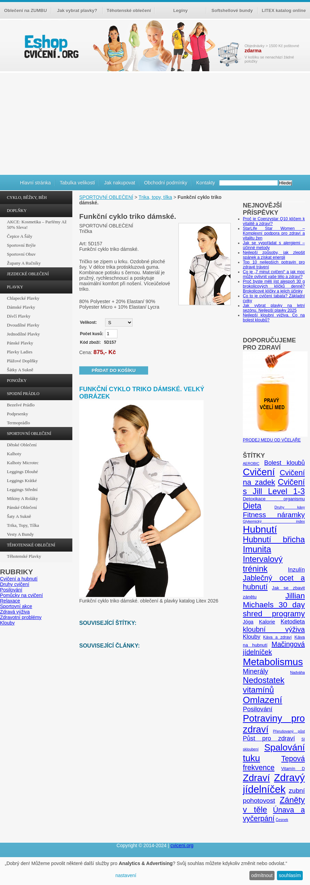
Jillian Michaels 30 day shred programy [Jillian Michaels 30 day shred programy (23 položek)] (274, 604)
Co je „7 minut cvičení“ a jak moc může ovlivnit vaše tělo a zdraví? (274, 274)
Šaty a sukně (19, 516)
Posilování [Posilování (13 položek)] (257, 709)
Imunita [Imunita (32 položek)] (257, 549)
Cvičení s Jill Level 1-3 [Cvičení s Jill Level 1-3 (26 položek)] (274, 487)
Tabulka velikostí (77, 182)
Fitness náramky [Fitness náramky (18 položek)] (274, 515)
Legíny (180, 10)
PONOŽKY (17, 380)
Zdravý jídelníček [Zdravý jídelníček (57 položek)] (274, 783)
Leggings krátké (22, 480)
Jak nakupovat (119, 182)
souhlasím (290, 875)
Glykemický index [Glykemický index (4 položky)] (274, 521)
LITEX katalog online (284, 10)
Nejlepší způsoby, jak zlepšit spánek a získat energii (274, 255)
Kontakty (205, 182)
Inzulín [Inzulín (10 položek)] (296, 569)
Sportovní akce (16, 606)
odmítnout (261, 875)
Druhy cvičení (14, 584)
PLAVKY (15, 287)
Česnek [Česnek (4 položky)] (282, 820)
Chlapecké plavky (23, 298)
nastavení (125, 875)
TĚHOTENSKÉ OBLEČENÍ (31, 545)
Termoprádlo (18, 422)
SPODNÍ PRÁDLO (23, 393)
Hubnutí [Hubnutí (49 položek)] (260, 529)
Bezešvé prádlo (21, 404)
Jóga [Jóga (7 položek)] (248, 622)
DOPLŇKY (17, 210)
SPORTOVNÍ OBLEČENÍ (29, 433)
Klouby (7, 623)
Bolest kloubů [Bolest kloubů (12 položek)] (284, 462)
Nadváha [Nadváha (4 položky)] (297, 672)
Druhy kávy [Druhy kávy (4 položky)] (290, 507)
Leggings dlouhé (22, 471)
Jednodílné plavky (23, 334)
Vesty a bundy (20, 534)
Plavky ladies (19, 351)
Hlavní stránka (35, 182)
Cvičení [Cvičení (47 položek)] (259, 472)
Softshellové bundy (232, 10)
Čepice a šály (19, 236)
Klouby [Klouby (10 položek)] (251, 636)
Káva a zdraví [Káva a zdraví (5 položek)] (277, 637)
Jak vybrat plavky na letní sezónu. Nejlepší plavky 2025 (274, 308)
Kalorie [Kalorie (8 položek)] (267, 622)
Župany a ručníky (24, 263)
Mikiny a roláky (22, 498)
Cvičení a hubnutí (19, 579)
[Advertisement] (155, 123)
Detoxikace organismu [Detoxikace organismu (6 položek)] (274, 498)
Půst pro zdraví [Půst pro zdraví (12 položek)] (269, 738)
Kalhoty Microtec (23, 462)
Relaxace (10, 601)
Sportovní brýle (21, 245)
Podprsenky (17, 413)
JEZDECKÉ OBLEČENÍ (28, 273)
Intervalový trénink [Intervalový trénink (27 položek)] (262, 563)
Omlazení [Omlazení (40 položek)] (262, 700)
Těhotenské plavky (24, 556)
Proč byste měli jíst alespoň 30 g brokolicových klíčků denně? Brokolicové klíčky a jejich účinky (274, 286)
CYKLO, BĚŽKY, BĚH (27, 197)
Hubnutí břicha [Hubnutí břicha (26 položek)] (274, 539)
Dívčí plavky (18, 316)
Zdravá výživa (15, 612)
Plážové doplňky (22, 360)
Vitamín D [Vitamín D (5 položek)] (293, 768)
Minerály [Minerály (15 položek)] (255, 671)
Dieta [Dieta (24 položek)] (252, 505)
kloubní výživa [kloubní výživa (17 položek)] (274, 629)
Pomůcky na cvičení (21, 595)
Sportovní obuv (21, 254)
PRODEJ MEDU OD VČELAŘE (275, 437)
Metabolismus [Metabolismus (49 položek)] (273, 661)
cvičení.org (50, 46)
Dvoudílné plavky (23, 325)
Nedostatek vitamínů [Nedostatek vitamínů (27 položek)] (264, 684)
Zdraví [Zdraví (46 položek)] (256, 777)
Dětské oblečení (22, 444)
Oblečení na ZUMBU (25, 10)
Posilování (11, 590)
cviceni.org (182, 845)
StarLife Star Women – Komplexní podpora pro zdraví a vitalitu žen (274, 233)
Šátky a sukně (20, 369)
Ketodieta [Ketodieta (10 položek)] (293, 621)
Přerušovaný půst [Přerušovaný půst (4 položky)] (289, 731)
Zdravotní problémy (21, 617)
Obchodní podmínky (165, 182)
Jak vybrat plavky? (77, 10)
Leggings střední (22, 489)
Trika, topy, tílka (23, 525)
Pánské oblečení (22, 507)
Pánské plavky (20, 342)
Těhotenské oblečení (129, 10)
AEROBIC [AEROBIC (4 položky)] (251, 463)
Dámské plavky (21, 307)
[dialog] (155, 871)
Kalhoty (14, 453)
